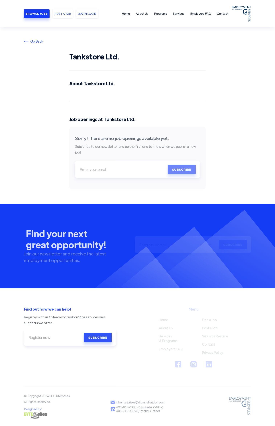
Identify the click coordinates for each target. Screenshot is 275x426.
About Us (142, 13)
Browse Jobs (37, 13)
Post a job (63, 13)
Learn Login (87, 13)
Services (178, 13)
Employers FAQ (200, 13)
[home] (241, 14)
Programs (160, 13)
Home (126, 13)
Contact (222, 13)
